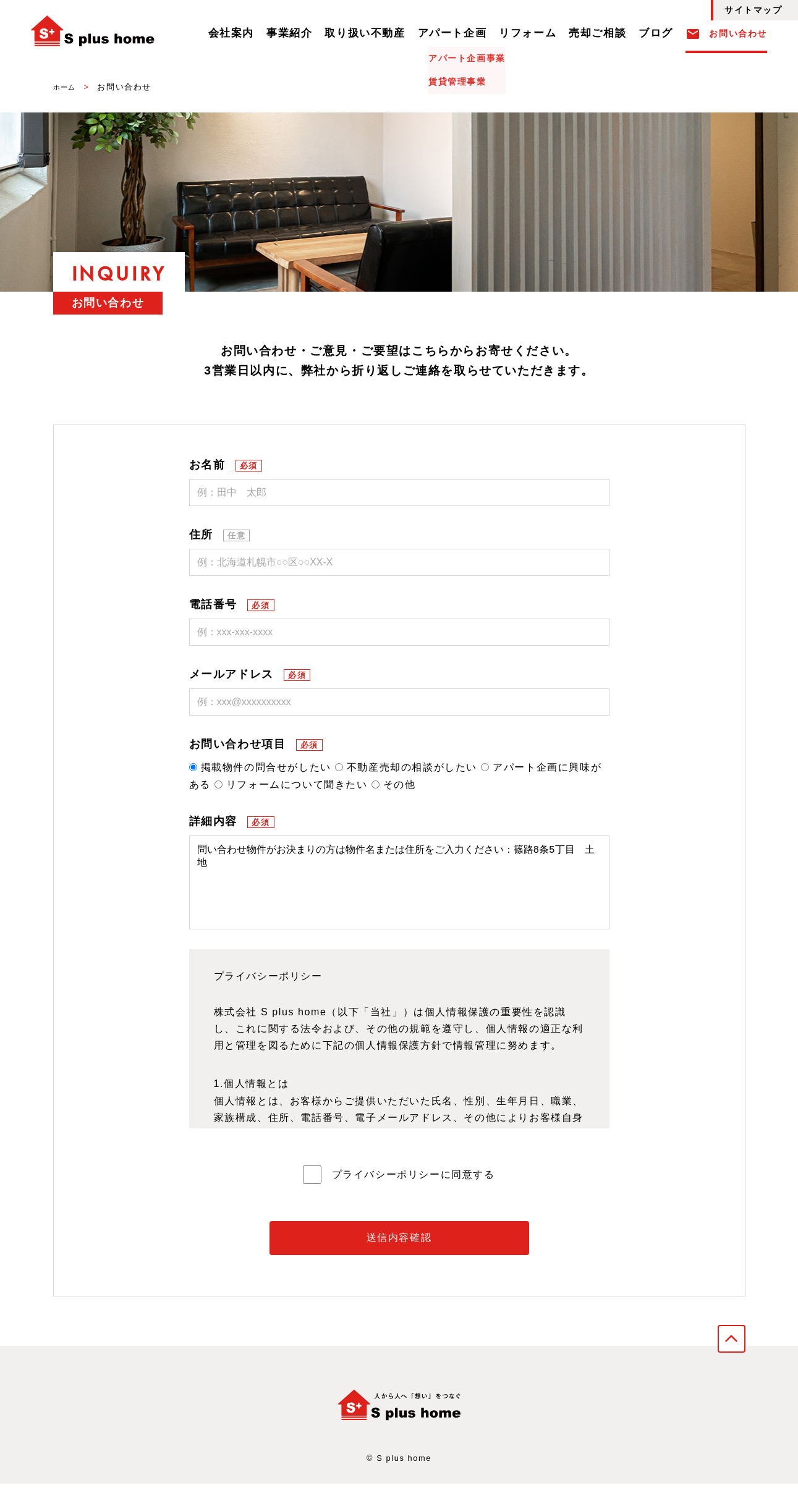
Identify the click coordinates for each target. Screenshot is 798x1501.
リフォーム (547, 33)
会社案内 (290, 33)
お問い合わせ (726, 34)
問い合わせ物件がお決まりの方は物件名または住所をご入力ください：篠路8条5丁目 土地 (399, 891)
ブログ (658, 33)
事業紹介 (341, 33)
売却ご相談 (608, 33)
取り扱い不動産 (406, 33)
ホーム (66, 86)
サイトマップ (753, 10)
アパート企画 (482, 33)
